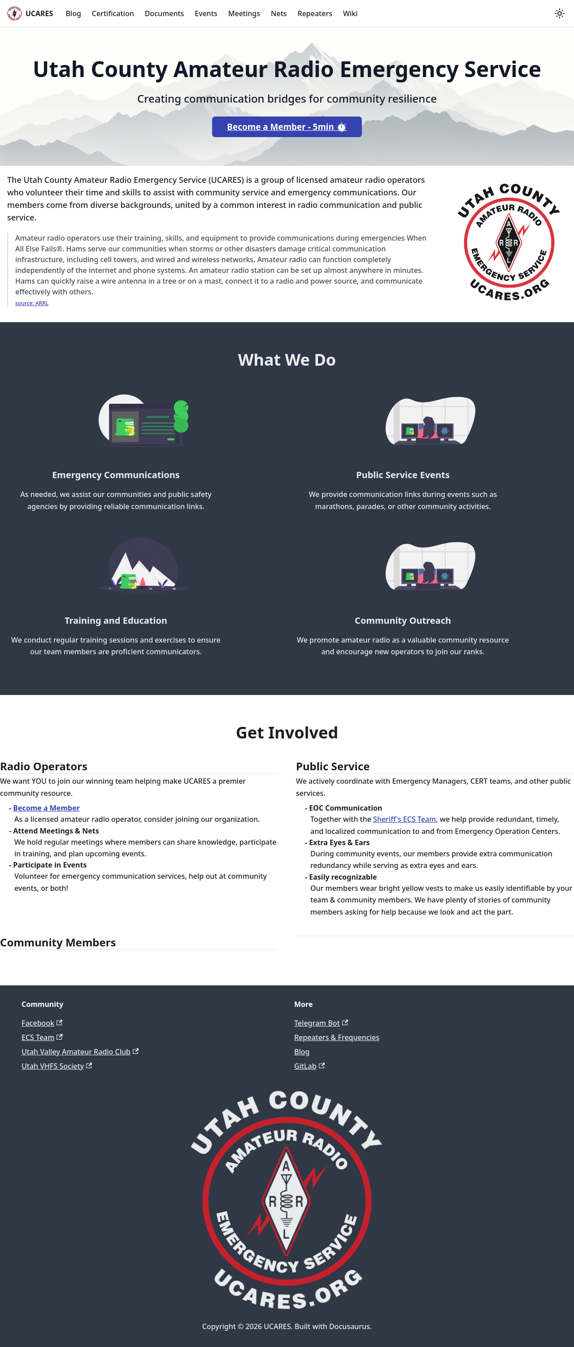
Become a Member (46, 808)
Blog (73, 13)
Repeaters (315, 13)
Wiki (350, 13)
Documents (164, 13)
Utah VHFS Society (57, 1066)
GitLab (309, 1066)
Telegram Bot (321, 1023)
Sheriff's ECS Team (404, 819)
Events (206, 13)
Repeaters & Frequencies (336, 1037)
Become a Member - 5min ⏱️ (287, 127)
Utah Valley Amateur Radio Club (80, 1052)
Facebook (42, 1023)
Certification (113, 13)
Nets (279, 13)
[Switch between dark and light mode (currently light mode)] (559, 13)
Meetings (244, 13)
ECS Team (42, 1037)
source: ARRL (31, 303)
